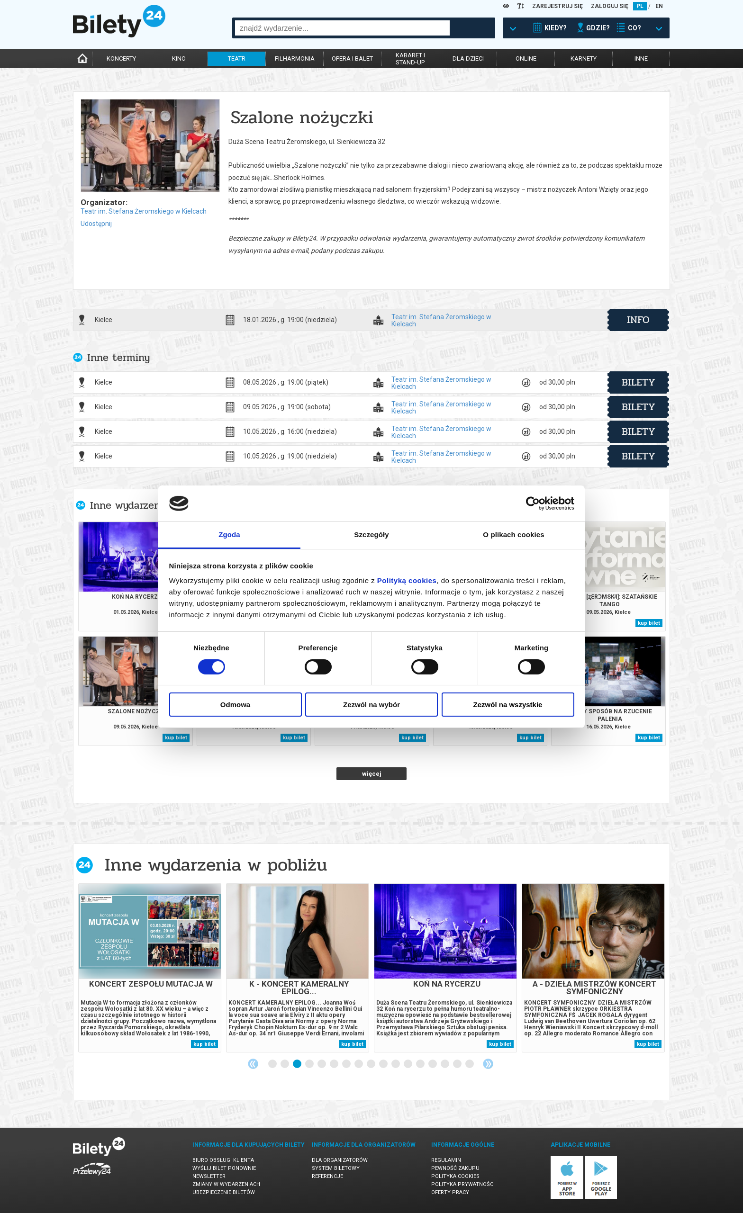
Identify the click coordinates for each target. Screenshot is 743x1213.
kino (179, 58)
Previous (253, 1064)
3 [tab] (297, 1064)
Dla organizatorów (340, 1160)
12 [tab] (408, 1064)
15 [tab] (445, 1064)
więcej (371, 773)
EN (659, 6)
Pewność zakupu (455, 1168)
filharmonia (295, 58)
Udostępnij (96, 223)
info (638, 320)
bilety (638, 382)
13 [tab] (421, 1064)
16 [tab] (457, 1064)
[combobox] (342, 28)
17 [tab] (470, 1064)
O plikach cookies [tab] (513, 534)
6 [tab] (334, 1064)
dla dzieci (468, 58)
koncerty (121, 58)
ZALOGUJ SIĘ (609, 6)
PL (639, 6)
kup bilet (649, 623)
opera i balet (352, 58)
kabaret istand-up (410, 59)
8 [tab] (359, 1064)
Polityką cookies (407, 580)
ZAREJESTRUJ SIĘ (557, 6)
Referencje (327, 1176)
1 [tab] (273, 1064)
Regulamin (446, 1160)
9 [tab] (371, 1064)
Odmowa (235, 705)
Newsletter (209, 1176)
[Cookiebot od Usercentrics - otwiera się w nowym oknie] (532, 503)
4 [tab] (310, 1064)
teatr (236, 58)
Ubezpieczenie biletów (223, 1192)
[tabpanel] (149, 967)
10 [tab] (384, 1064)
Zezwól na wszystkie (508, 705)
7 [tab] (347, 1064)
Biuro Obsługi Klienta (223, 1160)
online (526, 58)
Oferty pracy (450, 1192)
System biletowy (336, 1168)
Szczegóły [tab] (371, 534)
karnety (584, 58)
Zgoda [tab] (229, 534)
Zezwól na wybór (371, 705)
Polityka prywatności (463, 1184)
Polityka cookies (455, 1176)
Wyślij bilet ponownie (224, 1168)
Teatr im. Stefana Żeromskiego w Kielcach (144, 211)
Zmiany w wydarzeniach (226, 1184)
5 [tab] (322, 1064)
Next (488, 1064)
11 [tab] (396, 1064)
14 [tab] (433, 1064)
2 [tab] (285, 1064)
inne (641, 58)
